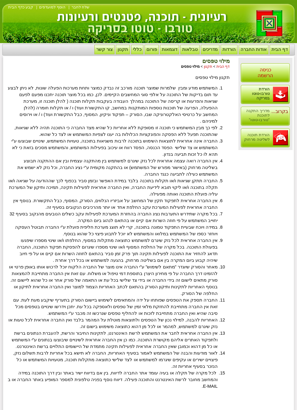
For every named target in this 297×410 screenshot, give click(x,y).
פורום (151, 49)
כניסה (265, 69)
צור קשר (104, 49)
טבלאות (190, 49)
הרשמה (265, 75)
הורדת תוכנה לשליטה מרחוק (257, 137)
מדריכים (210, 49)
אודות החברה (253, 49)
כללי (137, 49)
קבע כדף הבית (20, 7)
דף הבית (279, 49)
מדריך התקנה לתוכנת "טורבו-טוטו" (258, 115)
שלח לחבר (81, 7)
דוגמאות (169, 49)
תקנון (123, 49)
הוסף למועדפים (52, 7)
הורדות (229, 49)
